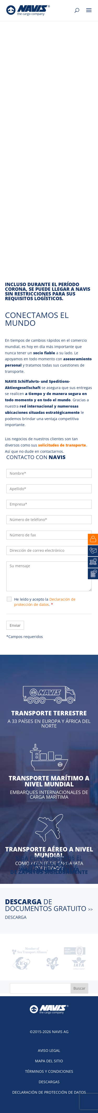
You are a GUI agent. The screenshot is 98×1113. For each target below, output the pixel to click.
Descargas (49, 1081)
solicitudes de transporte (62, 445)
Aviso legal (49, 1050)
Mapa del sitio (49, 1060)
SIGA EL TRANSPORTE (49, 866)
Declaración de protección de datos (49, 1092)
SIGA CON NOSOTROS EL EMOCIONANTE (49, 862)
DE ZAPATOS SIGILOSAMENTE (49, 872)
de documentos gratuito (49, 908)
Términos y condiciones (49, 1071)
